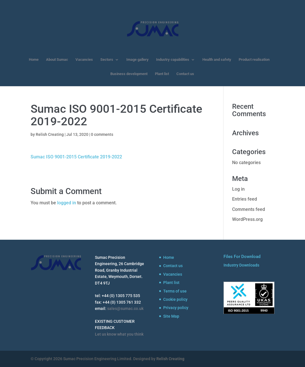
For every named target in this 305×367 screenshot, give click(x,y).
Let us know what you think (119, 334)
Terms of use (175, 291)
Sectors (106, 60)
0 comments (102, 134)
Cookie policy (175, 299)
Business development (128, 74)
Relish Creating (50, 134)
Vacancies (84, 60)
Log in (238, 189)
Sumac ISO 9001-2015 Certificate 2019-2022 (76, 157)
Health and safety (216, 60)
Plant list (162, 74)
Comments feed (248, 209)
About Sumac (57, 60)
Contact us (185, 74)
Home (34, 60)
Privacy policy (175, 307)
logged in (66, 202)
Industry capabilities (172, 60)
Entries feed (244, 199)
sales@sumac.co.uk (125, 308)
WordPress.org (247, 219)
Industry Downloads (241, 265)
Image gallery (137, 60)
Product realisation (254, 60)
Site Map (171, 316)
